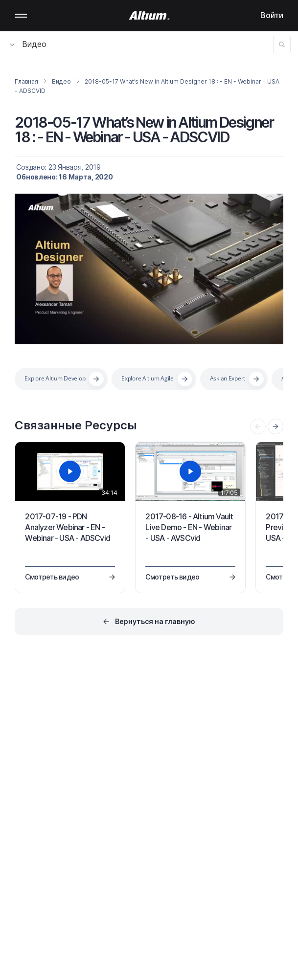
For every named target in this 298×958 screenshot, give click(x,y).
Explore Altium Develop (54, 378)
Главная (26, 81)
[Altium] (149, 15)
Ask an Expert (227, 378)
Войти (271, 15)
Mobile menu (21, 15)
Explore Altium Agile (147, 378)
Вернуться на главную (155, 621)
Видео (28, 44)
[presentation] (275, 426)
